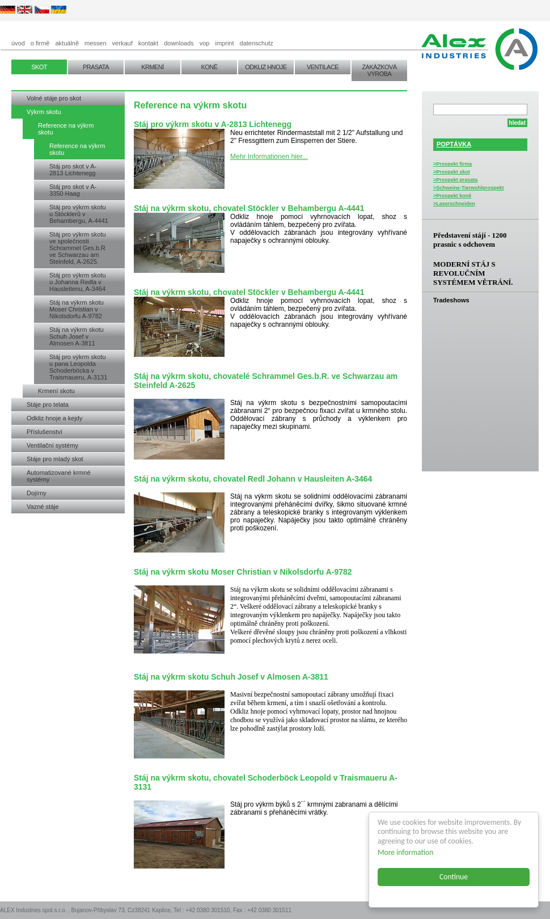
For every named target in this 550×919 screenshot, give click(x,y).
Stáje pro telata (48, 404)
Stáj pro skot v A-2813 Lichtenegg (72, 169)
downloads (179, 43)
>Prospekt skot (451, 172)
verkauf (122, 43)
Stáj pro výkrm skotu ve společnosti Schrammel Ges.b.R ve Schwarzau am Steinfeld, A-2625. (77, 248)
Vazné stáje (43, 506)
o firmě (40, 43)
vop (205, 43)
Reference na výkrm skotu (66, 129)
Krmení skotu (56, 390)
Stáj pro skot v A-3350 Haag (72, 190)
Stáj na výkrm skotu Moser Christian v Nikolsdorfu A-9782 (76, 309)
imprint (224, 43)
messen (95, 43)
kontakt (148, 43)
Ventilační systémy (52, 445)
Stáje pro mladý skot (55, 459)
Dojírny (36, 493)
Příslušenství (44, 431)
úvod (18, 43)
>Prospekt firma (452, 164)
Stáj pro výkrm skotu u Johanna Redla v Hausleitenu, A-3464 (77, 282)
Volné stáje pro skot (54, 98)
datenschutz (256, 43)
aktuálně (67, 43)
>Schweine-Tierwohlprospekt (468, 188)
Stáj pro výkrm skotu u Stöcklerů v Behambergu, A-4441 (78, 214)
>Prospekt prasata (455, 180)
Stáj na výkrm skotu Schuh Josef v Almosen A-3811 (76, 336)
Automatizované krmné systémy (59, 476)
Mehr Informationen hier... (269, 157)
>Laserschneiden (454, 203)
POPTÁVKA (454, 144)
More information (405, 852)
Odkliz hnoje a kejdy (54, 418)
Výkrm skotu (44, 111)
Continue (453, 877)
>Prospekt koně (452, 196)
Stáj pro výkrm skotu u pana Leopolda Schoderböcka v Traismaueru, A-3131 (78, 367)
